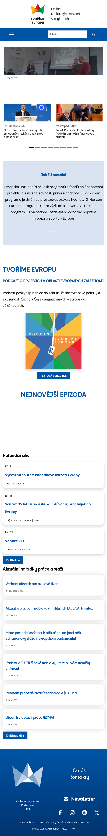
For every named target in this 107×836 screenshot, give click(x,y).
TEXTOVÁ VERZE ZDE (53, 375)
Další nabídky (15, 735)
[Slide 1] (31, 147)
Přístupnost (28, 805)
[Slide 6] (63, 147)
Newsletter (79, 798)
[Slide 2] (37, 147)
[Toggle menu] (11, 34)
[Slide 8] (75, 147)
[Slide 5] (56, 147)
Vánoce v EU (15, 540)
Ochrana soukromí (27, 801)
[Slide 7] (69, 147)
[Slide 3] (44, 147)
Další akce (13, 560)
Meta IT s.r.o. (68, 828)
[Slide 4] (50, 147)
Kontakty (79, 776)
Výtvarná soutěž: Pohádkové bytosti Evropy (42, 475)
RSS (28, 809)
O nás (79, 770)
